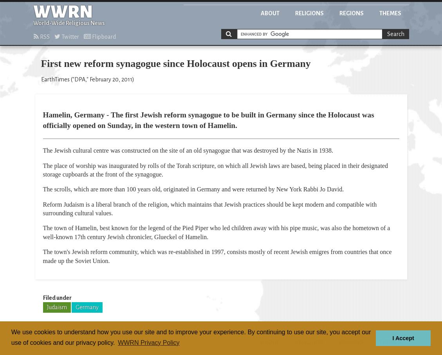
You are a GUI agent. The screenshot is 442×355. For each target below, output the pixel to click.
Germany (87, 307)
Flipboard (100, 37)
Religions (309, 13)
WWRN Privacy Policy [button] (148, 342)
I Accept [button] (403, 338)
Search (395, 34)
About (270, 13)
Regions (351, 13)
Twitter (66, 37)
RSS (42, 37)
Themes (390, 13)
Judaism (57, 307)
